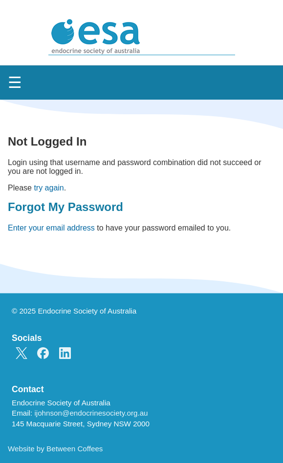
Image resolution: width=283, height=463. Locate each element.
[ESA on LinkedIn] (65, 354)
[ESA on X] (21, 354)
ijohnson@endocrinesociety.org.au (91, 413)
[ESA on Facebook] (43, 354)
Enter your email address (51, 228)
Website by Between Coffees (55, 448)
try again (49, 188)
